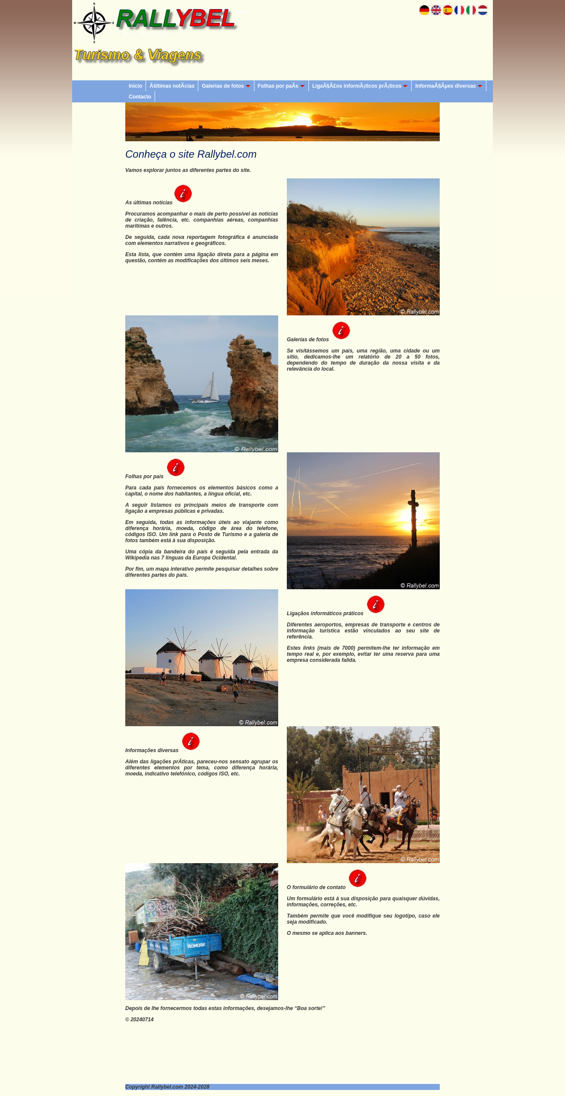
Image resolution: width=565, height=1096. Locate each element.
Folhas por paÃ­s (281, 86)
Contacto (140, 97)
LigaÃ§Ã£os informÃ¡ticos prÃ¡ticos (360, 86)
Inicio (135, 86)
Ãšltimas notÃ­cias (171, 86)
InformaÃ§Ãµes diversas (448, 86)
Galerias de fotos (226, 86)
